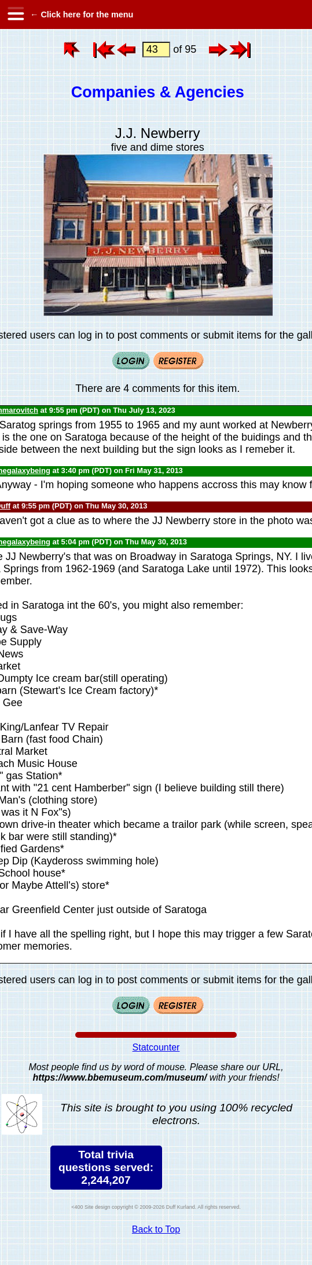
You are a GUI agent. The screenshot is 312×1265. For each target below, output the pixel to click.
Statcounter (156, 1047)
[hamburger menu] (15, 14)
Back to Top (156, 1229)
